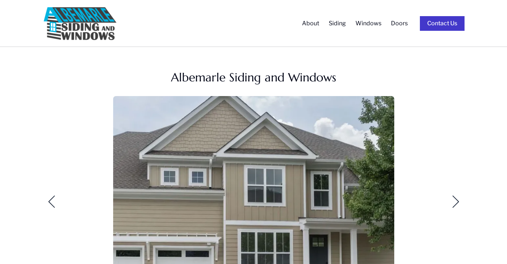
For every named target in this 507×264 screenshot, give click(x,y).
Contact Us (442, 23)
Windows (368, 23)
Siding (337, 23)
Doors (399, 23)
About (310, 23)
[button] (47, 201)
